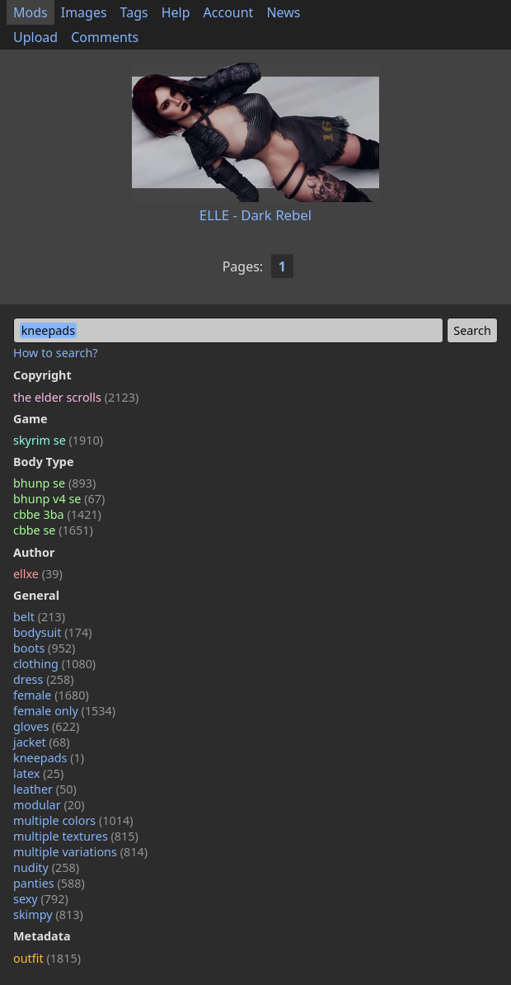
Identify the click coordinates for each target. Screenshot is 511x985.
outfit (47, 958)
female (51, 695)
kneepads (48, 758)
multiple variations (80, 852)
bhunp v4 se (59, 499)
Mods (30, 12)
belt (39, 616)
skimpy (48, 914)
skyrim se (58, 440)
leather (45, 789)
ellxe (38, 574)
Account (229, 12)
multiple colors (73, 820)
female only (64, 711)
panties (49, 883)
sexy (40, 899)
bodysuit (52, 632)
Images (84, 12)
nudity (46, 867)
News (283, 12)
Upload (35, 37)
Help (176, 12)
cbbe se (53, 530)
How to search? (55, 353)
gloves (46, 726)
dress (43, 679)
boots (44, 648)
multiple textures (75, 836)
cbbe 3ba (57, 514)
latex (38, 773)
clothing (54, 664)
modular (49, 805)
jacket (41, 742)
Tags (134, 12)
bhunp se (54, 483)
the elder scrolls (75, 397)
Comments (104, 37)
